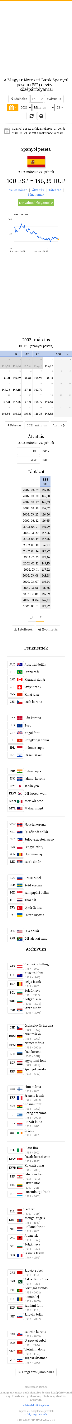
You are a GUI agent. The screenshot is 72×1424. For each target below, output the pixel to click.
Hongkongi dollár (37, 740)
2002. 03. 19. (31, 539)
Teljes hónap (18, 190)
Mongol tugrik (35, 1218)
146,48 (6, 366)
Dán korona (33, 718)
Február (14, 425)
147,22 (6, 389)
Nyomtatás (48, 629)
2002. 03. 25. (31, 514)
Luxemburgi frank (37, 1192)
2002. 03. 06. (31, 588)
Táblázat (55, 190)
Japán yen (32, 786)
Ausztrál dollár (35, 664)
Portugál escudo (36, 1288)
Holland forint (35, 1227)
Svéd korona (33, 885)
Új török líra (33, 907)
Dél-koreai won (35, 793)
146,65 (49, 402)
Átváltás (38, 190)
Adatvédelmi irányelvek (36, 1405)
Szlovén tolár (34, 1314)
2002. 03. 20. (31, 533)
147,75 (38, 366)
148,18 (49, 378)
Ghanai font (33, 1104)
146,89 (17, 378)
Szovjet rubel (34, 1270)
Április (59, 425)
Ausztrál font (34, 973)
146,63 (17, 366)
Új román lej (33, 854)
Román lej (32, 1297)
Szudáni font (34, 1305)
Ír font (29, 1130)
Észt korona (33, 1052)
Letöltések (23, 629)
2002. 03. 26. (31, 508)
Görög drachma (36, 1113)
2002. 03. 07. (31, 581)
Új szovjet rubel (35, 1340)
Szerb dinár (33, 862)
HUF (44, 460)
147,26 (27, 402)
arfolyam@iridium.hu (36, 1414)
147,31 (6, 402)
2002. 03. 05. (30, 594)
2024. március (37, 425)
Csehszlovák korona (39, 1025)
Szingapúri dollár (37, 892)
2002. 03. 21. (31, 527)
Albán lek (31, 1235)
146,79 (38, 402)
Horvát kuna (33, 1122)
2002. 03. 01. (31, 606)
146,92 (17, 413)
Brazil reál (32, 672)
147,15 (17, 389)
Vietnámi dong (35, 1349)
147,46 (27, 389)
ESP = (45, 451)
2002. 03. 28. (31, 496)
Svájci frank (33, 687)
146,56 (27, 378)
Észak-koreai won (37, 1157)
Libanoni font (34, 1174)
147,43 (27, 366)
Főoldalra (19, 99)
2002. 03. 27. (31, 502)
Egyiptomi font (35, 1060)
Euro (28, 725)
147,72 (38, 389)
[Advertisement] (36, 37)
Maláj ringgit (34, 808)
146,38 (38, 413)
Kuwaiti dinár (34, 1165)
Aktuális (54, 99)
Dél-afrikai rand (36, 938)
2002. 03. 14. (31, 551)
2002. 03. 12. (31, 563)
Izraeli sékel (33, 755)
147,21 (6, 378)
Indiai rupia (33, 771)
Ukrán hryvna (34, 915)
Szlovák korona (35, 1332)
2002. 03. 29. (31, 490)
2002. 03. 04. (31, 600)
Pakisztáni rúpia (36, 1279)
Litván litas (33, 1183)
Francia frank (34, 1095)
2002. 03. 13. (31, 557)
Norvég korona (35, 824)
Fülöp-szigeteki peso (39, 839)
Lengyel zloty (34, 847)
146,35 (49, 413)
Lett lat (30, 1209)
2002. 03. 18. (31, 545)
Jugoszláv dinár (36, 1358)
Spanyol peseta (35, 1069)
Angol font (32, 733)
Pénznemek (36, 194)
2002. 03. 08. (31, 575)
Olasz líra (31, 1148)
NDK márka (33, 1034)
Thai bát (30, 900)
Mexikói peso (34, 801)
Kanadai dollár (35, 679)
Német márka (34, 1043)
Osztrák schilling (37, 964)
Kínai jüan (32, 694)
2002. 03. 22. (31, 520)
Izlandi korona (35, 778)
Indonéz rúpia (34, 748)
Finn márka (33, 1087)
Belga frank (33, 982)
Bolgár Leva (33, 999)
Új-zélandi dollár (36, 832)
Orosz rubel (33, 878)
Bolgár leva (32, 990)
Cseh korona (33, 702)
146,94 (38, 378)
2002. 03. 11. (31, 569)
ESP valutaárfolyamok (36, 203)
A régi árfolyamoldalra (36, 1372)
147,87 (49, 366)
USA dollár (32, 931)
